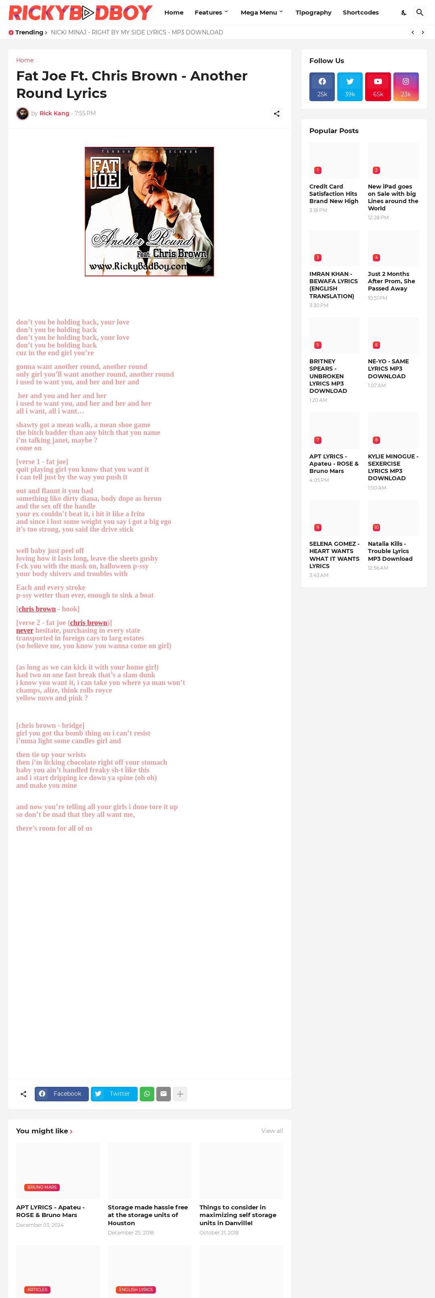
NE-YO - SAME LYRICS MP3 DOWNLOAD (388, 369)
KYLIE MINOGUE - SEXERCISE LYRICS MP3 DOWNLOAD (393, 467)
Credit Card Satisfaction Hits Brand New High (334, 194)
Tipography (314, 12)
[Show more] (180, 1094)
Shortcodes (361, 12)
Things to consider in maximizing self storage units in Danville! (238, 1215)
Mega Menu (259, 12)
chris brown (37, 609)
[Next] (423, 32)
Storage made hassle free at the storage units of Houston (148, 1215)
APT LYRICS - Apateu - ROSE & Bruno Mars (50, 1211)
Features (208, 12)
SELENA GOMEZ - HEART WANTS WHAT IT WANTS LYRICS (334, 555)
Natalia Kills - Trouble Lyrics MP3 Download (390, 551)
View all (272, 1131)
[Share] (276, 113)
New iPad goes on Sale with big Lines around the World (393, 197)
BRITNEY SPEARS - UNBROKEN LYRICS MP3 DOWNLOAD (328, 376)
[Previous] (413, 32)
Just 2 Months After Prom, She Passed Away (391, 281)
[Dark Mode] (404, 12)
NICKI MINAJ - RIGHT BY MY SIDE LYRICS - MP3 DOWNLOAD (137, 32)
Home (173, 12)
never (25, 630)
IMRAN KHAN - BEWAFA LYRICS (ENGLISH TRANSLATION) (333, 285)
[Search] (420, 12)
